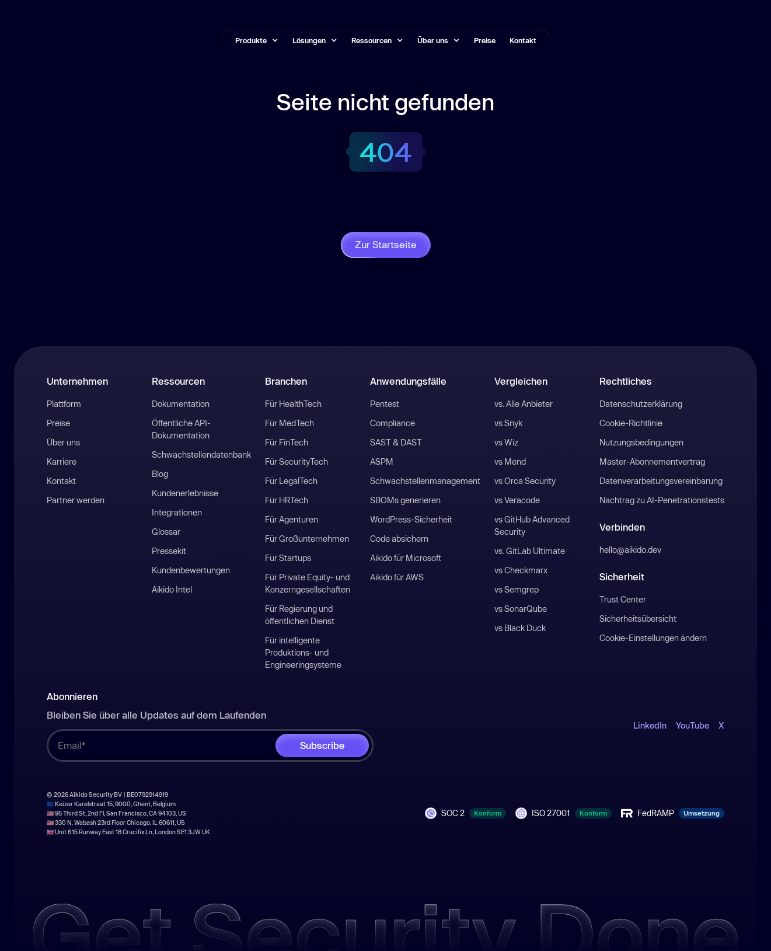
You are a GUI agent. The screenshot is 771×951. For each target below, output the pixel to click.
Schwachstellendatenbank (201, 454)
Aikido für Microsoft (405, 558)
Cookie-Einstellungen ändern (653, 638)
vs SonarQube (520, 609)
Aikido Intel (172, 589)
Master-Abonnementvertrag (652, 461)
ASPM (381, 461)
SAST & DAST (396, 442)
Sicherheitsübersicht (637, 618)
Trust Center (622, 599)
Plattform (64, 404)
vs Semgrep (516, 589)
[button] (257, 40)
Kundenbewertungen (191, 570)
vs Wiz (506, 442)
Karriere (61, 461)
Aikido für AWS (397, 577)
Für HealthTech (293, 404)
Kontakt (523, 40)
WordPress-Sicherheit (411, 519)
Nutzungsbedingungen (641, 442)
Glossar (166, 532)
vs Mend (510, 461)
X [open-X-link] (721, 725)
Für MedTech (289, 423)
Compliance (392, 423)
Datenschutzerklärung (640, 404)
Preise (485, 40)
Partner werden (75, 500)
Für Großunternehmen (307, 539)
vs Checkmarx (520, 570)
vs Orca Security (525, 481)
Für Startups (288, 558)
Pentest (384, 404)
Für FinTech (286, 442)
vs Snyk (508, 423)
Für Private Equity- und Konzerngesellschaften (307, 583)
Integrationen (177, 512)
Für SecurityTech (296, 461)
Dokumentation (181, 404)
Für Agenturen (291, 519)
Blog (160, 474)
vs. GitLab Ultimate (529, 551)
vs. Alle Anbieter (523, 404)
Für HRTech (286, 500)
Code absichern (399, 539)
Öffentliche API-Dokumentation (181, 429)
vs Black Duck (520, 628)
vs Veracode (517, 500)
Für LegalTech (291, 481)
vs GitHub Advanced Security (532, 525)
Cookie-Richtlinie (630, 423)
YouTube (692, 725)
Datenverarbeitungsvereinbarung (661, 481)
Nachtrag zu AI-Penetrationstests (661, 500)
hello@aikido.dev (630, 550)
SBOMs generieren (405, 500)
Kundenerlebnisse (185, 493)
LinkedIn (650, 725)
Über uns (63, 442)
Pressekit (169, 551)
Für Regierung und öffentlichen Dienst (299, 615)
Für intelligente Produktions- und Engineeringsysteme (303, 652)
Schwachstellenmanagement (425, 481)
